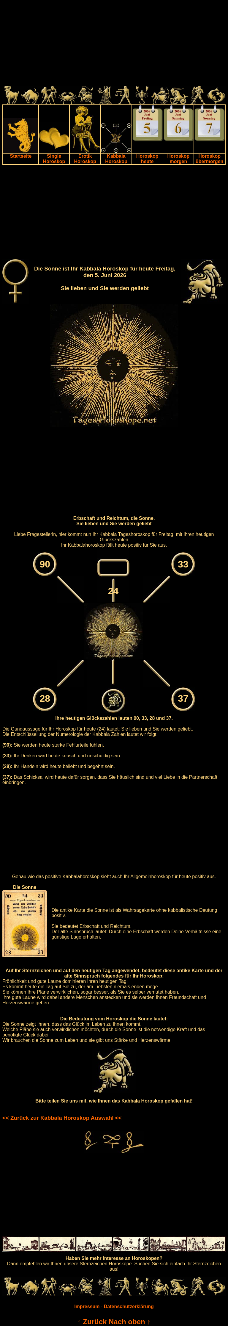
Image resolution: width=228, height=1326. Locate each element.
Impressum (86, 1306)
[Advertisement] (114, 44)
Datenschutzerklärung (129, 1306)
